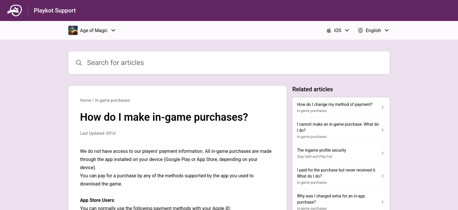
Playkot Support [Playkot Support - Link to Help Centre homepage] (55, 10)
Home (85, 100)
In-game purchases (112, 100)
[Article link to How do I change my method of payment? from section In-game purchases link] (341, 107)
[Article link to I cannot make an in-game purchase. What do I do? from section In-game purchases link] (341, 130)
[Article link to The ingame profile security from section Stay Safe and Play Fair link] (341, 153)
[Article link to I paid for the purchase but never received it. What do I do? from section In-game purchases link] (341, 176)
